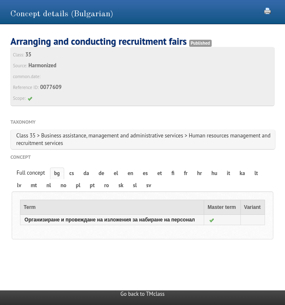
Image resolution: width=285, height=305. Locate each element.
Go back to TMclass (142, 293)
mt (34, 185)
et (160, 173)
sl (135, 185)
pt (92, 185)
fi (172, 173)
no (63, 185)
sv (148, 185)
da (86, 173)
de (102, 173)
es (145, 173)
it (228, 173)
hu (214, 173)
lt (256, 173)
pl (78, 185)
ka (242, 173)
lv (19, 185)
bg (57, 173)
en (130, 173)
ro (106, 185)
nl (48, 185)
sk (120, 185)
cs (71, 173)
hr (199, 173)
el (116, 173)
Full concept (31, 172)
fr (186, 173)
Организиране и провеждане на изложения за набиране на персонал (110, 220)
